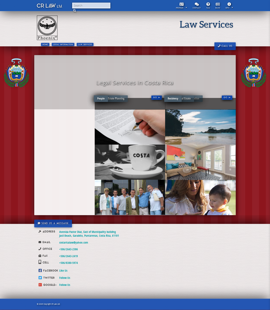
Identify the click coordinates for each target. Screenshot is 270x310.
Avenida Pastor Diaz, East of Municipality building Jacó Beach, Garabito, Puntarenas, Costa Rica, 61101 (89, 234)
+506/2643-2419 (68, 256)
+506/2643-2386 (68, 249)
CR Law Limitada (49, 6)
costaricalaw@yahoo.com (73, 242)
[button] (74, 10)
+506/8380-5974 (68, 263)
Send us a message (53, 223)
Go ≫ (156, 98)
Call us (225, 46)
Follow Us (64, 278)
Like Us (63, 270)
